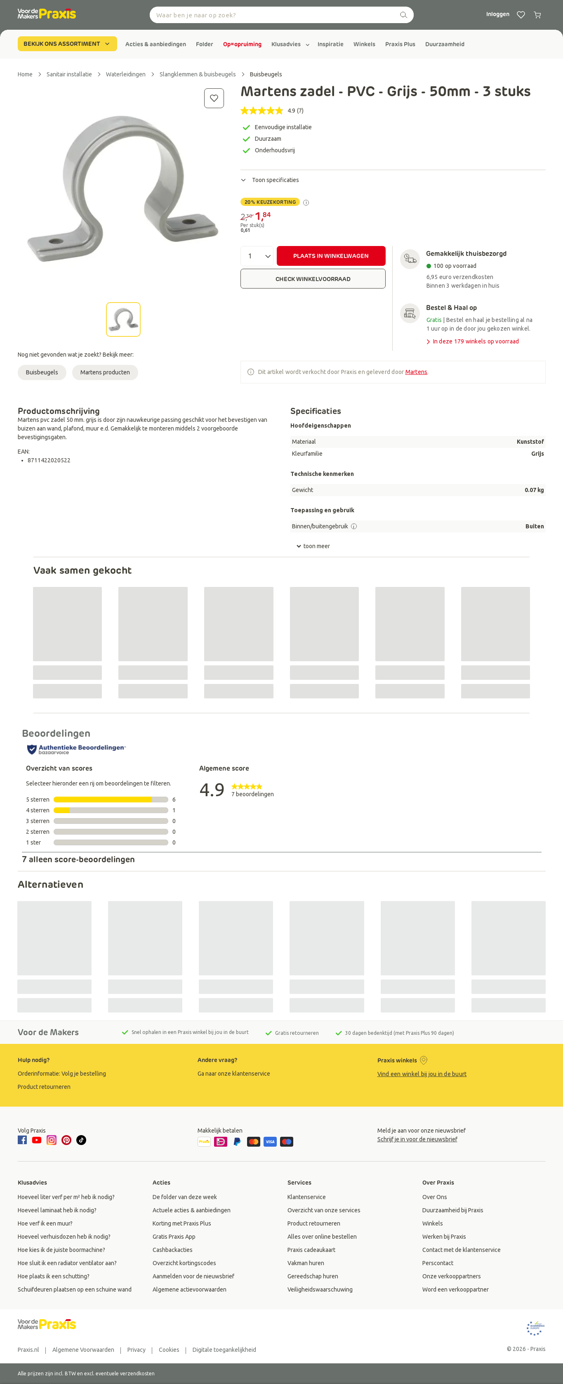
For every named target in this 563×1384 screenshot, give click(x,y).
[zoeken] (404, 15)
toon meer (313, 546)
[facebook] (23, 1140)
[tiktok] (81, 1140)
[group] (155, 44)
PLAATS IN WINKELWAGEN (331, 256)
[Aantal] (256, 256)
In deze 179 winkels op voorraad (472, 341)
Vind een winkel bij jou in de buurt (422, 1074)
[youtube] (37, 1140)
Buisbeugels (42, 372)
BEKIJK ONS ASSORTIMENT (67, 44)
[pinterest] (66, 1140)
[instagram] (51, 1140)
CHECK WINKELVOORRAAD (313, 279)
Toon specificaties (269, 180)
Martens (416, 372)
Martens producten (105, 372)
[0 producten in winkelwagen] (537, 15)
